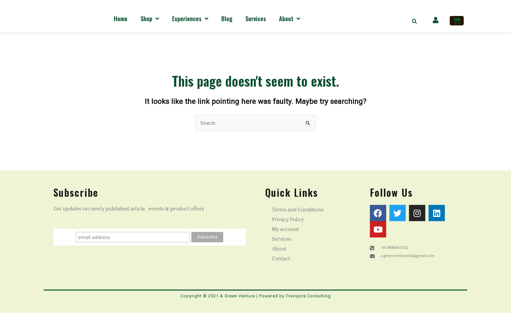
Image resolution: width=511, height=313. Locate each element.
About (289, 18)
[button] (414, 21)
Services (255, 18)
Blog (226, 18)
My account (285, 230)
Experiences (190, 18)
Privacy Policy (288, 220)
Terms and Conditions (298, 210)
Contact (281, 259)
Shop (149, 18)
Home (120, 18)
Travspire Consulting (308, 296)
